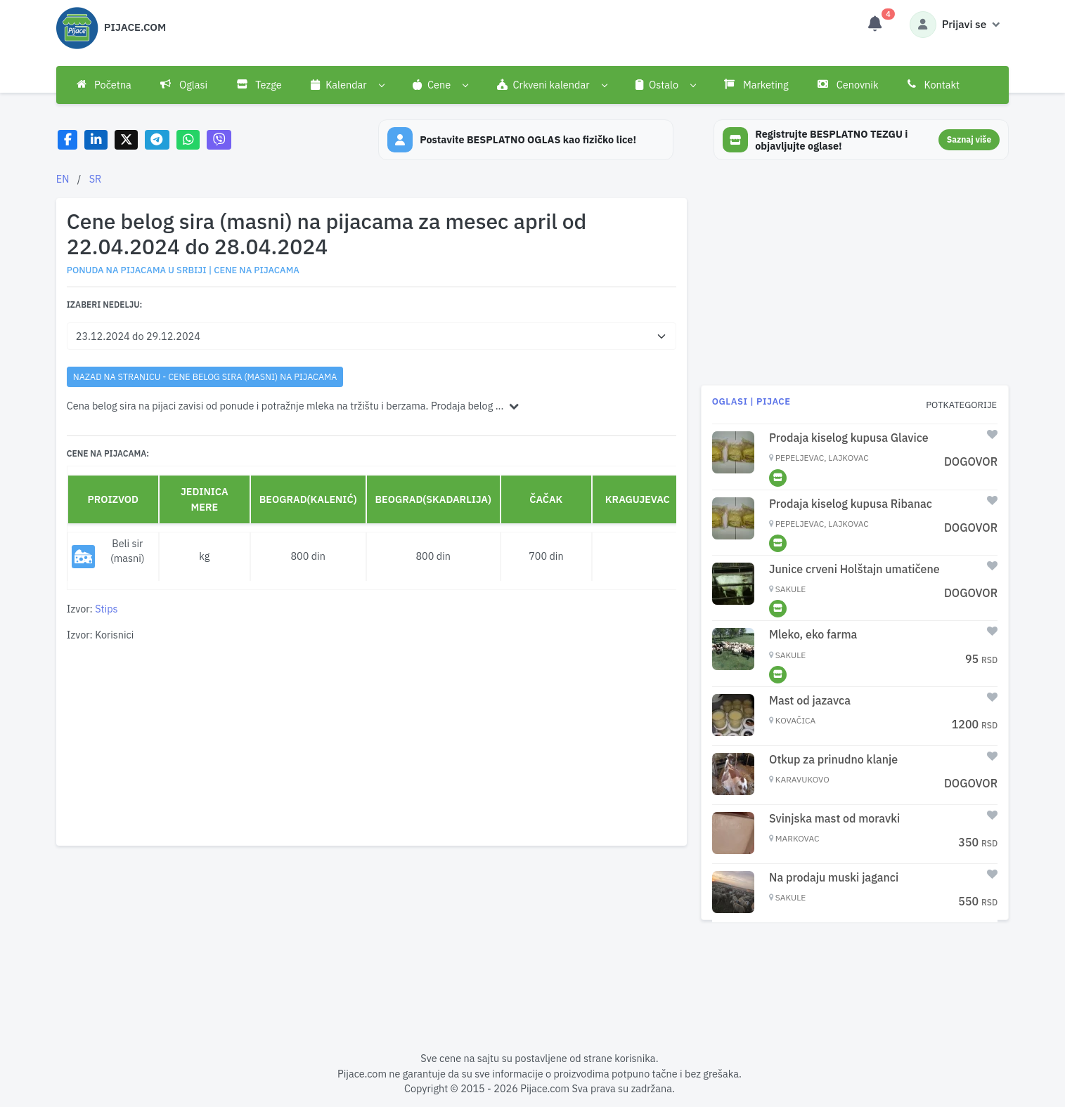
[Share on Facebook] (68, 140)
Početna (104, 84)
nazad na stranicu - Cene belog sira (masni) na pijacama (205, 376)
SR (95, 178)
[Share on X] (126, 140)
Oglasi (183, 84)
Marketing (756, 84)
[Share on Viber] (219, 140)
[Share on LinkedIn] (96, 140)
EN (63, 178)
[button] (348, 85)
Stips (106, 608)
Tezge (259, 84)
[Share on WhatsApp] (188, 140)
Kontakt (934, 84)
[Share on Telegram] (157, 140)
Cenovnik (848, 84)
